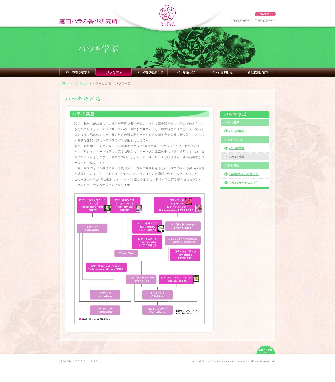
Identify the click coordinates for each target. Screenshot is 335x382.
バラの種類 (237, 131)
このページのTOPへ (266, 350)
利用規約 (66, 361)
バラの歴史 (237, 148)
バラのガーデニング (243, 182)
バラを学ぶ (81, 83)
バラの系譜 (237, 157)
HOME (64, 83)
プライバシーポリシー (87, 361)
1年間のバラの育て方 (244, 174)
